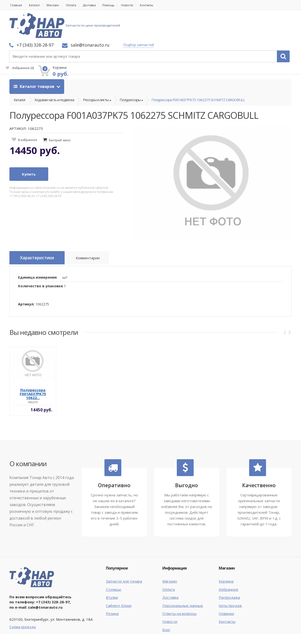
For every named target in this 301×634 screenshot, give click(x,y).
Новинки (226, 589)
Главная (15, 5)
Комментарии (94, 235)
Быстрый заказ (59, 117)
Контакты (160, 5)
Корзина (226, 556)
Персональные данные (182, 581)
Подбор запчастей (202, 20)
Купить (29, 150)
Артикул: (26, 279)
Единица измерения (37, 252)
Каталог (36, 5)
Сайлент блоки (118, 581)
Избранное (237, 28)
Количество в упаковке (40, 261)
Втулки (112, 573)
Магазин (56, 5)
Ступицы (113, 565)
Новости (138, 5)
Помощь (118, 5)
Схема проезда (22, 602)
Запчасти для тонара (124, 556)
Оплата (76, 5)
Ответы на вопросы (179, 589)
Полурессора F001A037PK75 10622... (33, 369)
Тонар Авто (24, 626)
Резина (112, 589)
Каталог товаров (34, 60)
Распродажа (229, 573)
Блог (166, 605)
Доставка (97, 5)
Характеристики (40, 235)
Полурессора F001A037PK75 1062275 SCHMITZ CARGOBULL (198, 75)
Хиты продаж (230, 581)
